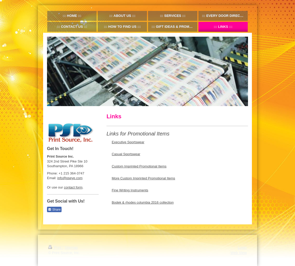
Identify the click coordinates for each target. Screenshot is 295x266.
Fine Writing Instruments (130, 190)
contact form (73, 187)
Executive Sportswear (128, 142)
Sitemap (71, 247)
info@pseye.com (70, 178)
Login (242, 247)
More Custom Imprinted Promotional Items (143, 178)
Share (54, 209)
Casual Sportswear (126, 154)
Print (55, 247)
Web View (238, 253)
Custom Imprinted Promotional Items (139, 166)
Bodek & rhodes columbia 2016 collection (142, 202)
